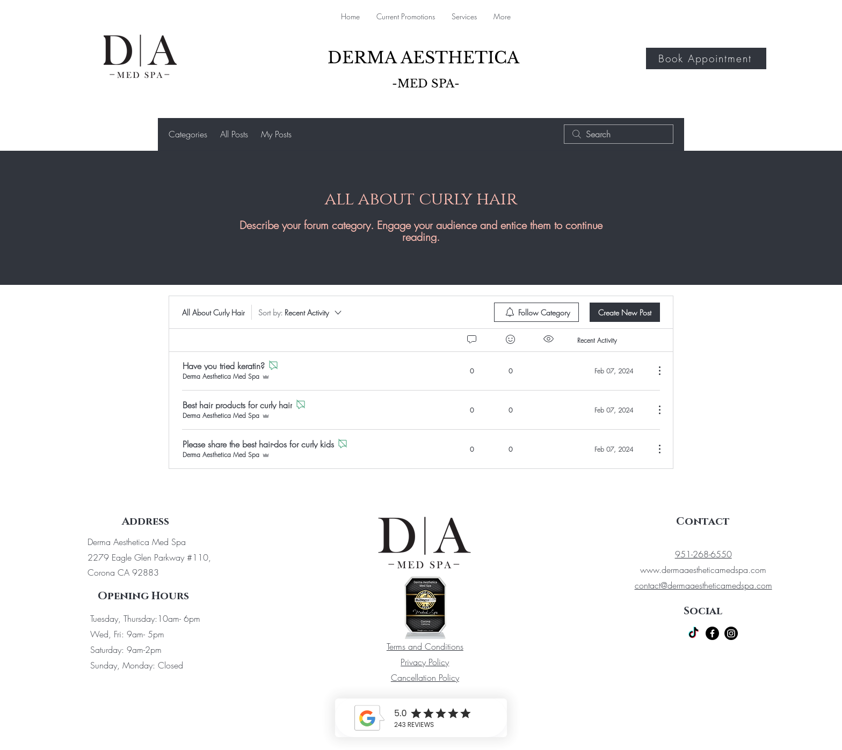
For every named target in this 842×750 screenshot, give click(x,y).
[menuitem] (536, 312)
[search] (618, 134)
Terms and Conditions (425, 646)
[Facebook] (712, 633)
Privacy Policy (425, 662)
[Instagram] (731, 633)
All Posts (234, 134)
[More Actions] (654, 370)
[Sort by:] (300, 312)
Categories (188, 134)
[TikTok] (693, 633)
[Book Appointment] (706, 58)
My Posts (276, 134)
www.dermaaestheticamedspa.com (703, 570)
